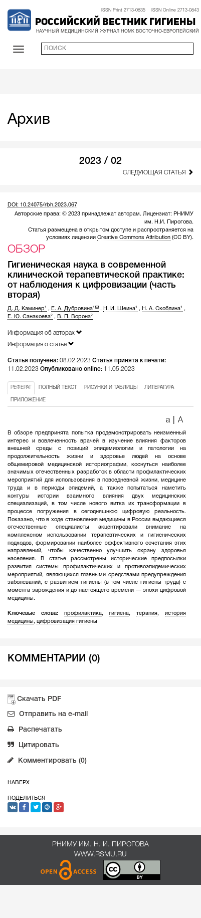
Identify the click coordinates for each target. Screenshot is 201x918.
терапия (146, 613)
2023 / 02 (100, 161)
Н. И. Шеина (120, 308)
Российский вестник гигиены (115, 23)
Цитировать (33, 746)
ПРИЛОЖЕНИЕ (28, 400)
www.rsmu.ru (100, 854)
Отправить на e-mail (48, 715)
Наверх (19, 782)
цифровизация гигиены (67, 621)
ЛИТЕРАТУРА (159, 387)
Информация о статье (41, 344)
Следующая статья (158, 172)
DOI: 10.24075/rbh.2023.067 (42, 204)
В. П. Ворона (75, 316)
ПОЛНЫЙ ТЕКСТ (58, 387)
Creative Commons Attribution (133, 237)
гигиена (119, 613)
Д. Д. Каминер (27, 308)
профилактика (83, 613)
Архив (29, 120)
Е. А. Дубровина (75, 308)
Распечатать (35, 731)
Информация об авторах (45, 332)
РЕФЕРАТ (21, 387)
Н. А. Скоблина (162, 308)
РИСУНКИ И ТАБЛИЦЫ (110, 387)
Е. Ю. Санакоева (30, 316)
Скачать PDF (39, 699)
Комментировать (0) (47, 762)
